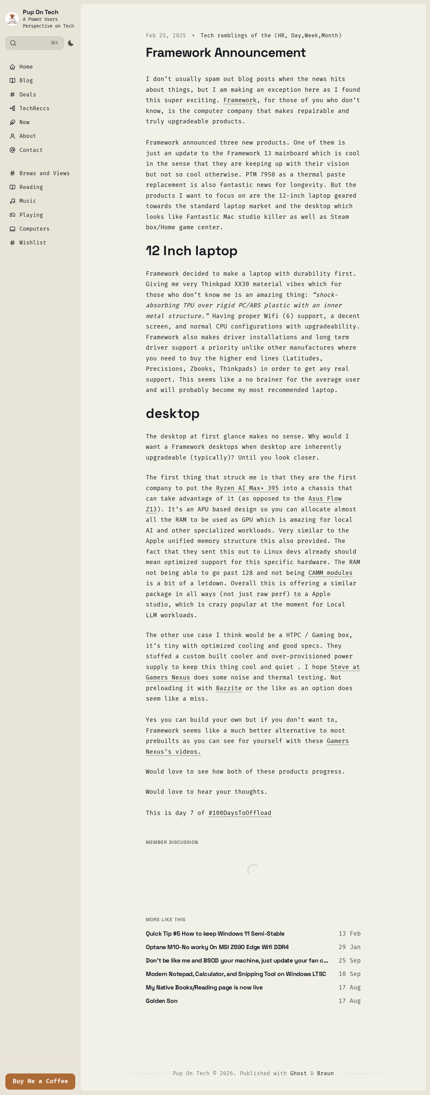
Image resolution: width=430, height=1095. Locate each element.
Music (22, 201)
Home (21, 67)
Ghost (298, 1073)
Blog (21, 80)
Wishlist (27, 242)
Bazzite (229, 688)
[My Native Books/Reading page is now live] (253, 987)
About (22, 136)
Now (19, 122)
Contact (26, 150)
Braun (325, 1073)
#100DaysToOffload (240, 813)
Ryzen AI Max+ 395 (247, 488)
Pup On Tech (40, 12)
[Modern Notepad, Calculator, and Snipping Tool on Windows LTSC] (253, 974)
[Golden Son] (253, 1001)
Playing (26, 215)
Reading (26, 187)
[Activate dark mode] (71, 43)
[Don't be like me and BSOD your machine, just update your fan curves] (253, 960)
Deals (22, 94)
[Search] (34, 43)
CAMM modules (330, 573)
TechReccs (29, 108)
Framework (240, 100)
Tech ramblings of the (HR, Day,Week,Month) (271, 35)
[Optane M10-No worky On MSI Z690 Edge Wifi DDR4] (253, 947)
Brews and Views (39, 173)
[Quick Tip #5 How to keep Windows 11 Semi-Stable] (253, 933)
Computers (29, 229)
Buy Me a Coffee (40, 1081)
